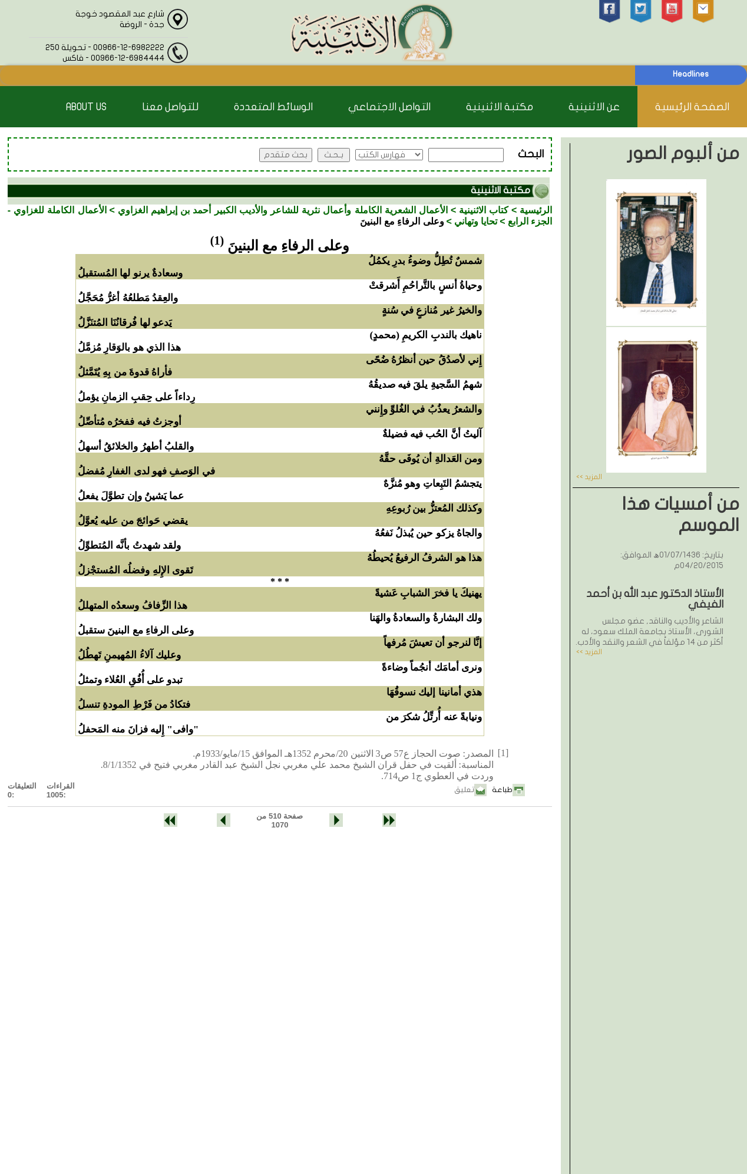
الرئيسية (536, 210)
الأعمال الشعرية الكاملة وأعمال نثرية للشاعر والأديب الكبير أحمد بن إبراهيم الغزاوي (283, 210)
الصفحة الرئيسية (692, 107)
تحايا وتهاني (475, 221)
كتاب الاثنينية (483, 210)
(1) (217, 240)
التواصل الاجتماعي (389, 107)
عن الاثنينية (594, 107)
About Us (86, 107)
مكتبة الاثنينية (499, 107)
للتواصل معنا (170, 107)
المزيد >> (589, 476)
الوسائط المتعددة (273, 107)
